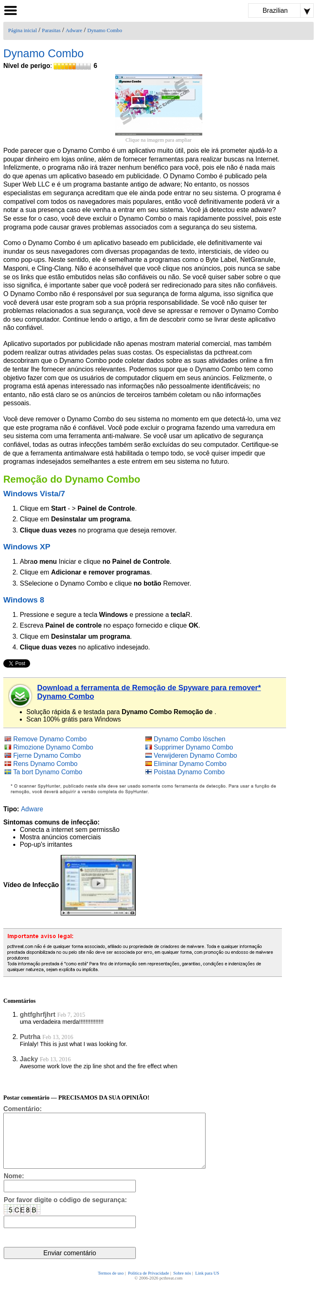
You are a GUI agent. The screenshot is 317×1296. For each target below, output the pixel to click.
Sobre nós (182, 1284)
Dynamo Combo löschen (190, 739)
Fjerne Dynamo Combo (47, 755)
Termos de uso (111, 1284)
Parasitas (51, 30)
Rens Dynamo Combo (45, 763)
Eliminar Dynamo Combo (190, 763)
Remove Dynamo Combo (50, 739)
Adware (74, 30)
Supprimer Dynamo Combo (193, 747)
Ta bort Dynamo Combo (47, 771)
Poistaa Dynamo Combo (189, 771)
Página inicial (22, 30)
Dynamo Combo (105, 30)
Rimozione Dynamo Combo (53, 747)
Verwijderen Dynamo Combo (195, 755)
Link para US (207, 1284)
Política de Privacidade (148, 1284)
